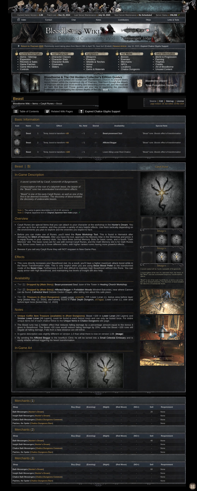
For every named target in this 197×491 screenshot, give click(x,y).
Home (23, 57)
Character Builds (60, 61)
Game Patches (27, 64)
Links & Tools (173, 20)
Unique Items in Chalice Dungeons (81, 320)
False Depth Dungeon (81, 299)
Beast (28, 133)
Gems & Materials (95, 69)
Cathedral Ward (40, 292)
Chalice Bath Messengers (24, 419)
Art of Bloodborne (164, 66)
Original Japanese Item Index (59, 213)
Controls (24, 69)
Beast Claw (36, 268)
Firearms (90, 59)
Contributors (123, 20)
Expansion (25, 59)
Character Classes (61, 57)
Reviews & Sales (29, 61)
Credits (159, 64)
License (180, 101)
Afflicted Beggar (109, 142)
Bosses (125, 57)
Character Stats (60, 59)
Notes (98, 20)
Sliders (55, 66)
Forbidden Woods (83, 289)
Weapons (91, 57)
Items (89, 66)
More (105, 89)
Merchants (126, 61)
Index (23, 20)
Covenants (57, 64)
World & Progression (166, 57)
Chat (74, 20)
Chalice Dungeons (130, 69)
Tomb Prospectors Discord (160, 85)
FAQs (148, 20)
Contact (48, 20)
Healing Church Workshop (113, 284)
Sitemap (32, 57)
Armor (89, 64)
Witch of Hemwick (40, 237)
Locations (126, 66)
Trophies (160, 61)
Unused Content (164, 69)
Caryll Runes (47, 103)
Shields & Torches (95, 61)
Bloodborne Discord (156, 80)
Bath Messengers (20, 412)
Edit (161, 101)
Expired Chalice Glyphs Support (154, 46)
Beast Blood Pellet (103, 265)
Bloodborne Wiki (21, 103)
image (119, 334)
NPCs (124, 64)
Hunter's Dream (120, 224)
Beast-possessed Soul (112, 133)
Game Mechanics (29, 66)
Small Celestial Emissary (113, 337)
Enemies (125, 59)
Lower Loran (108, 315)
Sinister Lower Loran (28, 318)
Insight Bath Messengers (23, 416)
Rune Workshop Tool (86, 234)
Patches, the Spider (21, 423)
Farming (160, 59)
